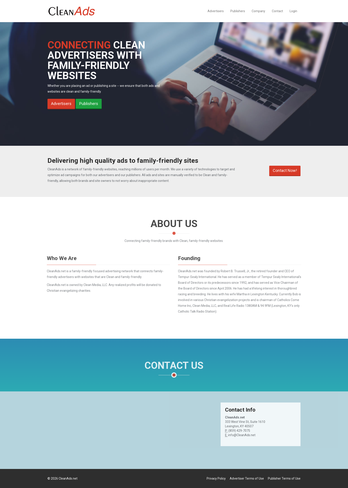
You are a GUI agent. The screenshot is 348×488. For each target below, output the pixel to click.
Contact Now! (285, 170)
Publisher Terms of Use (284, 478)
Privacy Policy (216, 478)
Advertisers (216, 11)
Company (258, 11)
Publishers (237, 11)
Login (293, 11)
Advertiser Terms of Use (247, 478)
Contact (277, 11)
